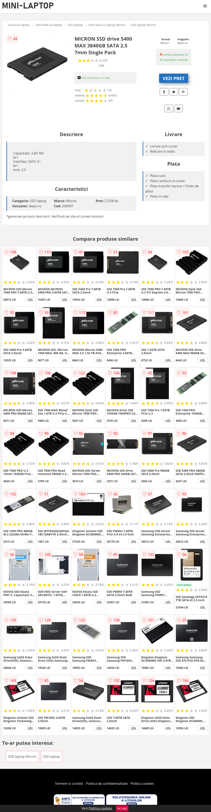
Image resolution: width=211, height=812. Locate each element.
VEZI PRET (174, 78)
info (30, 299)
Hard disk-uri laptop (48, 25)
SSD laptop (75, 25)
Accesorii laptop (19, 25)
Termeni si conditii (69, 783)
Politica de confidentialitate (107, 783)
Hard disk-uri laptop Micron (106, 25)
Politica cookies (142, 783)
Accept (122, 808)
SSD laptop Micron (143, 25)
